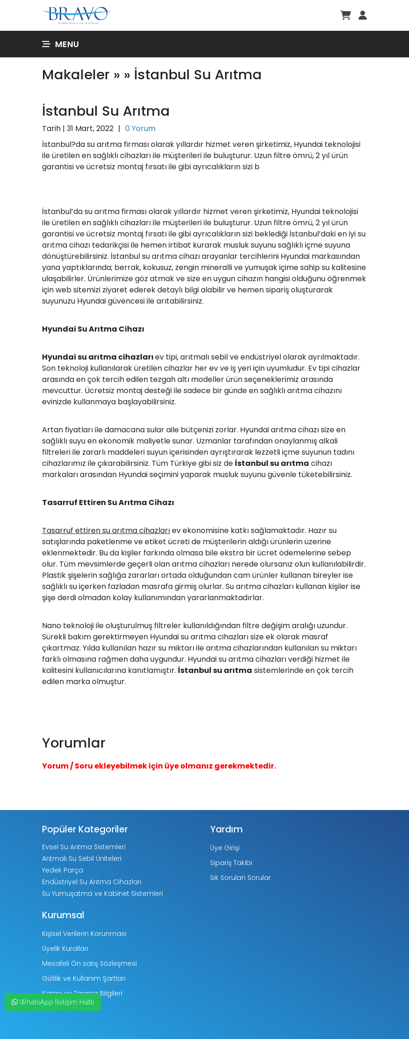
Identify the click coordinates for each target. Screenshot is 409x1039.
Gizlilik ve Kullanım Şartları (84, 978)
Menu (60, 44)
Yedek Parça (62, 870)
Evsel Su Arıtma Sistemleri (84, 847)
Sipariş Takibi (231, 862)
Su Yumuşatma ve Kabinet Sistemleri (102, 893)
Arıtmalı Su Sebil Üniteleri (81, 858)
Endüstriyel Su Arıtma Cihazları (91, 882)
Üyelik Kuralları (65, 948)
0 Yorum (140, 128)
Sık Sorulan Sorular (240, 877)
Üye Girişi (225, 847)
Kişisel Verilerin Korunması (84, 933)
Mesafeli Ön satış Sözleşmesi (89, 963)
